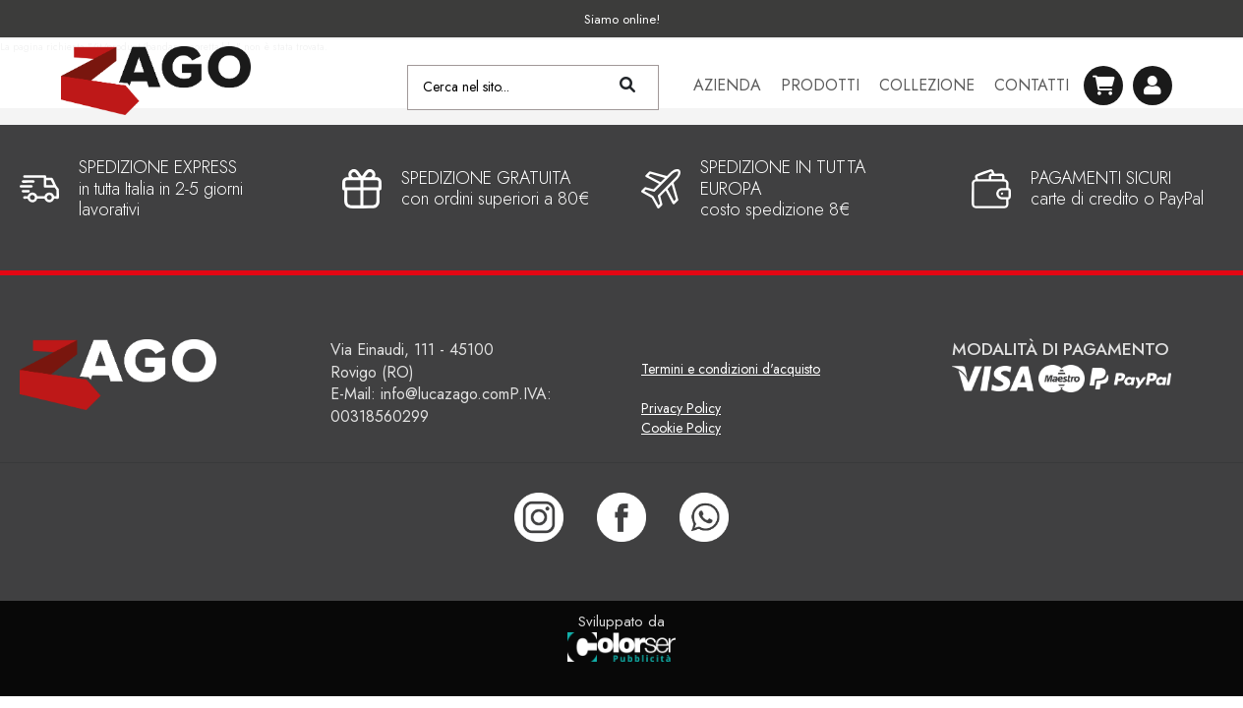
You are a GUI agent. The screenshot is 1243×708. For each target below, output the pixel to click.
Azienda (727, 88)
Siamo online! (622, 19)
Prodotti (820, 88)
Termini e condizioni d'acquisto (730, 369)
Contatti (1031, 88)
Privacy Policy (681, 408)
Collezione (927, 88)
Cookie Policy (681, 428)
